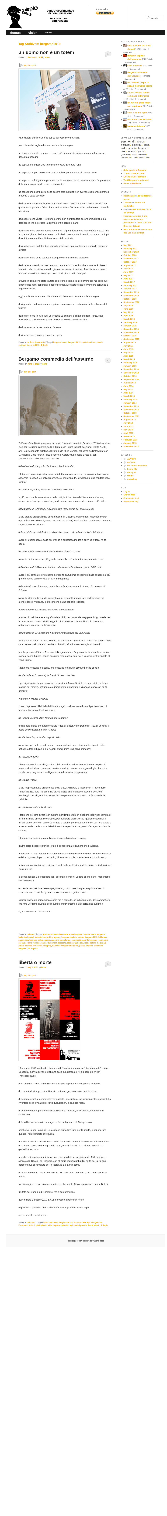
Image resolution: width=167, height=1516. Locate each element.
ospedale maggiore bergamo (65, 946)
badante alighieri (26, 937)
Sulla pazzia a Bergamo (134, 170)
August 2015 (129, 342)
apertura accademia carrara (55, 934)
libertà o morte (35, 962)
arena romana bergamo (94, 934)
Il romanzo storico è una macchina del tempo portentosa (135, 219)
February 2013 (130, 440)
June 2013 (128, 426)
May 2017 (128, 275)
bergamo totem (60, 342)
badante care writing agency (47, 937)
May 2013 (128, 430)
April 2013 (128, 433)
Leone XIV (132, 469)
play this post (30, 65)
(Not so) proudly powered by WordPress (86, 1241)
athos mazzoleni (50, 1222)
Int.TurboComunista (36, 342)
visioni (33, 32)
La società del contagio (134, 177)
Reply (44, 345)
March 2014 (129, 396)
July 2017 (128, 268)
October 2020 (129, 255)
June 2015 (128, 349)
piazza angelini (86, 946)
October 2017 (129, 262)
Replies (32, 948)
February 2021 (130, 248)
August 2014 (129, 383)
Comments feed (131, 498)
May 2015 (128, 352)
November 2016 (131, 295)
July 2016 (128, 305)
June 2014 (128, 386)
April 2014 (128, 393)
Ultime (130, 475)
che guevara (96, 1222)
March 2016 (129, 319)
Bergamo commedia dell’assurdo (56, 359)
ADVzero (131, 459)
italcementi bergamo (57, 943)
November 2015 (131, 332)
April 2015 (128, 356)
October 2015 (129, 336)
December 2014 (131, 369)
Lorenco (127, 202)
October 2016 (129, 299)
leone (47, 57)
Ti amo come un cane (133, 173)
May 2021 (128, 245)
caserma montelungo (60, 940)
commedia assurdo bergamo (84, 940)
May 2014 (128, 389)
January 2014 (129, 403)
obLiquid (31, 1222)
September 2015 (131, 339)
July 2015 (128, 346)
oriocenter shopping (42, 946)
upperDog (132, 479)
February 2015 (130, 362)
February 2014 (130, 399)
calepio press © (21, 10)
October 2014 (129, 376)
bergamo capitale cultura (72, 937)
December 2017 (131, 258)
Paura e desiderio (132, 183)
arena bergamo (75, 934)
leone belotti (90, 943)
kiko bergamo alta (75, 943)
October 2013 (129, 413)
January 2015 (129, 366)
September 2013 (131, 416)
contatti (48, 32)
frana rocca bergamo (37, 943)
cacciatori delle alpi (81, 1222)
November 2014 (131, 373)
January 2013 (129, 443)
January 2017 (129, 289)
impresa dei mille (60, 1225)
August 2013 (129, 419)
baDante (30, 934)
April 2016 (128, 315)
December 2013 (131, 406)
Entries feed (129, 495)
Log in (126, 491)
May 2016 (128, 312)
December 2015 (131, 329)
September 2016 (131, 302)
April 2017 (128, 278)
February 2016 (130, 322)
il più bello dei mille (43, 1225)
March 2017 (129, 282)
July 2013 (128, 423)
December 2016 (131, 292)
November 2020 (131, 252)
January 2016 (129, 326)
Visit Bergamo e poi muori (136, 180)
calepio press (44, 940)
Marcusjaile (129, 196)
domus (15, 32)
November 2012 (131, 446)
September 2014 (131, 379)
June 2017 (128, 272)
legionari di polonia (78, 1225)
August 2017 (129, 265)
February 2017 (130, 285)
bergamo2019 (74, 342)
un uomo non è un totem (46, 52)
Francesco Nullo (25, 1225)
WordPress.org (130, 501)
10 (108, 360)
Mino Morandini (131, 229)
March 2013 (129, 436)
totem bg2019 (33, 345)
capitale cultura (88, 342)
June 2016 (128, 309)
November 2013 (131, 409)
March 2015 (129, 359)
